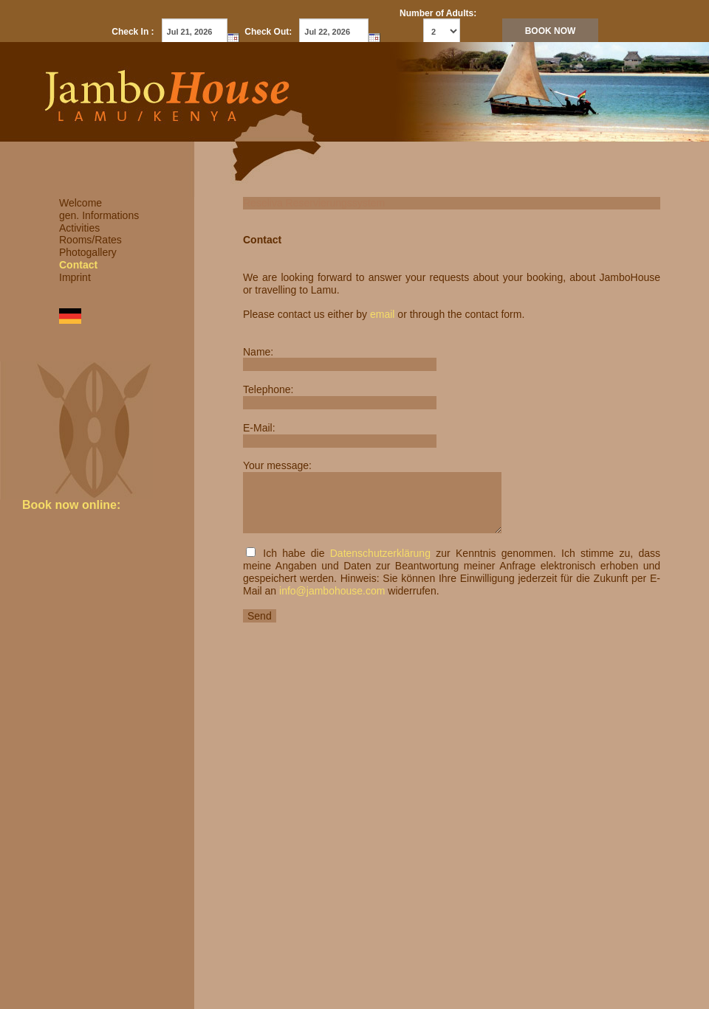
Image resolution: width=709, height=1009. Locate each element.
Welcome (80, 203)
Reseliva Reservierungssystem (314, 203)
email (382, 314)
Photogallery (88, 252)
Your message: (277, 465)
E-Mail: (259, 428)
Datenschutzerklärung (380, 553)
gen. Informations (99, 215)
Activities (79, 228)
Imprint (75, 277)
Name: (258, 352)
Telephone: (268, 389)
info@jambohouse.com (332, 591)
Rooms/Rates (90, 240)
